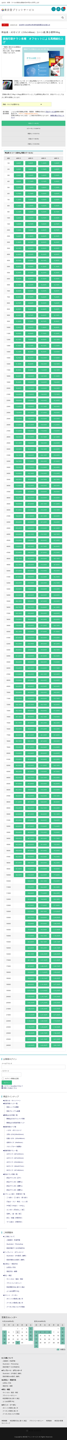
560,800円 (44, 814)
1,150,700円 (43, 978)
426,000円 (57, 595)
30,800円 (18, 266)
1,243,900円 (30, 1045)
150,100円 (19, 455)
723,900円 (57, 832)
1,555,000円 (56, 996)
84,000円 (43, 339)
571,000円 (57, 711)
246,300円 (19, 583)
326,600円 (57, 516)
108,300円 (44, 364)
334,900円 (31, 656)
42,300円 (18, 297)
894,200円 (57, 893)
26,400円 (18, 254)
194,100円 (44, 449)
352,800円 (44, 607)
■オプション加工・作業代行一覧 (14, 1194)
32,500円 (56, 236)
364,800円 (57, 546)
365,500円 (31, 692)
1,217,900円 (30, 1039)
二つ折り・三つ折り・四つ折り (17, 1197)
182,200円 (19, 498)
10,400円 (30, 175)
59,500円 (43, 303)
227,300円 (57, 437)
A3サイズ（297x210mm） (16, 1154)
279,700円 (44, 534)
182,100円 (31, 473)
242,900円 (44, 498)
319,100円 (57, 510)
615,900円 (44, 869)
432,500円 (44, 686)
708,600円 (57, 820)
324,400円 (19, 686)
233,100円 (31, 534)
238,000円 (31, 540)
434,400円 (19, 832)
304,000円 (44, 558)
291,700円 (44, 546)
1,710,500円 (56, 1021)
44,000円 (56, 254)
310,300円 (44, 565)
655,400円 (57, 777)
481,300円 (44, 735)
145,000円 (44, 400)
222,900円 (31, 522)
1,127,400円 (56, 930)
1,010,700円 (30, 990)
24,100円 (30, 242)
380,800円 (31, 711)
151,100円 (44, 406)
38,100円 (43, 260)
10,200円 (18, 187)
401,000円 (31, 735)
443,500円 (19, 844)
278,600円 (19, 625)
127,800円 (57, 358)
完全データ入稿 (51, 111)
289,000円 (31, 601)
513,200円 (31, 869)
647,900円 (31, 905)
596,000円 (31, 893)
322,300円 (44, 577)
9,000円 (18, 163)
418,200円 (57, 589)
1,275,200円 (43, 1003)
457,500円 (19, 863)
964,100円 (44, 942)
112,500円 (57, 346)
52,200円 (30, 309)
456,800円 (44, 711)
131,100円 (31, 412)
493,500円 (44, 747)
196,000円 (19, 516)
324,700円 (31, 644)
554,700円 (44, 808)
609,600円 (44, 863)
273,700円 (31, 583)
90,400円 (30, 364)
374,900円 (19, 753)
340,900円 (44, 595)
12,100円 (18, 212)
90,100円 (43, 346)
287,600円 (19, 638)
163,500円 (44, 419)
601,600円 (57, 735)
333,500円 (19, 698)
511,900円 (44, 765)
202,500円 (31, 498)
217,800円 (31, 516)
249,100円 (44, 504)
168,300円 (19, 479)
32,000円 (43, 248)
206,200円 (44, 461)
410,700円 (57, 583)
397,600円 (19, 784)
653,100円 (44, 881)
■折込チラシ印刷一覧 (10, 1174)
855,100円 (31, 954)
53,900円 (18, 327)
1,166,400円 (56, 936)
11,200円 (43, 163)
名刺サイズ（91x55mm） (15, 1142)
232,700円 (19, 565)
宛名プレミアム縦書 (13, 1111)
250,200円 (57, 455)
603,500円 (44, 857)
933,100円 (57, 899)
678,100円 (57, 796)
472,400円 (31, 820)
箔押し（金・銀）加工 (14, 1214)
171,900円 (31, 461)
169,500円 (44, 425)
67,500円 (18, 346)
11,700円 (43, 169)
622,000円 (44, 875)
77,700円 (43, 333)
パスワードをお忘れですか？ (13, 1086)
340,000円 (31, 662)
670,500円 (57, 790)
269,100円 (19, 613)
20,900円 (56, 218)
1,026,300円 (43, 954)
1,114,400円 (30, 1015)
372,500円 (57, 552)
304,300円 (31, 619)
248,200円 (31, 552)
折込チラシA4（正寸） (14, 1178)
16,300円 (56, 181)
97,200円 (56, 333)
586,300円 (57, 723)
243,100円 (31, 546)
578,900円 (57, 717)
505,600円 (44, 759)
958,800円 (31, 978)
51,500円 (56, 266)
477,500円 (31, 826)
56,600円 (43, 297)
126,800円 (44, 382)
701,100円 (57, 814)
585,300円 (44, 838)
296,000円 (57, 492)
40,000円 (56, 248)
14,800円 (56, 169)
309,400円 (31, 625)
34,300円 (30, 266)
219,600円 (57, 431)
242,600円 (57, 449)
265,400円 (57, 467)
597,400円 (44, 850)
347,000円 (44, 601)
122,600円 (19, 419)
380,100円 (57, 558)
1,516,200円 (56, 990)
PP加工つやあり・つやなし (16, 1205)
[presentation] (33, 123)
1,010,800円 (56, 911)
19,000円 (30, 230)
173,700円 (57, 394)
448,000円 (19, 850)
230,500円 (44, 485)
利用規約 (49, 1421)
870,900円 (44, 923)
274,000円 (19, 619)
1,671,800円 (56, 1015)
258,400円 (31, 565)
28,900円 (43, 242)
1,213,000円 (43, 990)
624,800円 (57, 753)
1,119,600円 (43, 972)
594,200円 (57, 729)
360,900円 (19, 735)
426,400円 (44, 680)
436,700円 (31, 777)
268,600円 (31, 577)
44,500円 (30, 291)
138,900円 (44, 394)
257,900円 (57, 461)
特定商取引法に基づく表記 (16, 1287)
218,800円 (19, 546)
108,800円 (19, 400)
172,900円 (19, 485)
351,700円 (19, 723)
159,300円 (19, 467)
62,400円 (43, 309)
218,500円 (44, 473)
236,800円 (44, 492)
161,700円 (31, 449)
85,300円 (30, 358)
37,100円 (30, 273)
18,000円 (56, 193)
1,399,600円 (56, 972)
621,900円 (31, 899)
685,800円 (57, 802)
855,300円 (57, 887)
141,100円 (19, 443)
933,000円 (31, 972)
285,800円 (44, 540)
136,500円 (19, 437)
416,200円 (19, 808)
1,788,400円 (56, 1033)
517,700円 (57, 668)
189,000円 (57, 406)
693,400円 (57, 808)
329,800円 (31, 650)
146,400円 (31, 431)
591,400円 (44, 844)
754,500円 (57, 857)
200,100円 (44, 455)
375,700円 (31, 704)
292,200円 (19, 644)
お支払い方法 (11, 1267)
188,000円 (44, 443)
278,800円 (31, 589)
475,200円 (44, 729)
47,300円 (43, 279)
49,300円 (18, 315)
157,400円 (44, 412)
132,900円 (44, 388)
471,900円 (57, 631)
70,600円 (56, 297)
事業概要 (4, 1421)
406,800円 (19, 796)
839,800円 (44, 917)
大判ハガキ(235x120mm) (15, 1134)
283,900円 (31, 595)
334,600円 (44, 589)
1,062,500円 (30, 1003)
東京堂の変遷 (59, 1421)
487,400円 (44, 741)
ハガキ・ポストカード (14, 1130)
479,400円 (57, 638)
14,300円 (43, 193)
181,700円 (44, 437)
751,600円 (31, 930)
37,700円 (18, 285)
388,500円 (19, 771)
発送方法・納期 (12, 1271)
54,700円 (30, 315)
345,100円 (31, 668)
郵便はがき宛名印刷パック (16, 1123)
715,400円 (44, 893)
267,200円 (44, 522)
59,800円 (30, 327)
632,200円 (57, 759)
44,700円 (18, 303)
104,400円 (19, 394)
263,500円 (31, 571)
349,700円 (57, 534)
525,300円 (57, 674)
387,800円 (57, 565)
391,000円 (31, 723)
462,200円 (31, 808)
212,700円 (31, 510)
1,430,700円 (43, 1033)
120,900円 (31, 400)
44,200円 (43, 273)
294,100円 (31, 607)
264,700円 (19, 607)
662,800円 (57, 784)
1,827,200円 (56, 1039)
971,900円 (57, 905)
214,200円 (19, 540)
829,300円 (31, 948)
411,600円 (19, 802)
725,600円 (31, 923)
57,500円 (30, 321)
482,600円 (31, 832)
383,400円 (44, 638)
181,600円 (57, 400)
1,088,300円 (30, 1009)
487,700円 (31, 838)
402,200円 (19, 790)
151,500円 (31, 437)
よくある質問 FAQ (13, 1291)
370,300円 (19, 747)
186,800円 (19, 504)
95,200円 (18, 382)
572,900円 (44, 826)
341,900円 (57, 528)
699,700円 (31, 917)
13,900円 (56, 163)
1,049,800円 (56, 917)
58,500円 (18, 333)
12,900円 (30, 206)
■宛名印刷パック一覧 (10, 1103)
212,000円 (57, 425)
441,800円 (31, 784)
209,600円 (19, 534)
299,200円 (31, 613)
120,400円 (57, 352)
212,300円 (44, 467)
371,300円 (44, 625)
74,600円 (56, 303)
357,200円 (57, 540)
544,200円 (31, 881)
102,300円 (44, 358)
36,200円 (56, 242)
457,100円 (31, 802)
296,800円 (19, 650)
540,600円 (57, 686)
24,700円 (56, 224)
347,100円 (19, 717)
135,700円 (57, 364)
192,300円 (31, 485)
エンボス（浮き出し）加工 (16, 1210)
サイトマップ (6, 1423)
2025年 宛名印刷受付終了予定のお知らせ (33, 25)
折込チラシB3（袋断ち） (15, 1182)
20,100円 (56, 212)
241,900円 (19, 577)
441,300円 (57, 607)
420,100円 (44, 674)
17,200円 (56, 187)
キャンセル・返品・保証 (15, 1279)
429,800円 (19, 826)
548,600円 (44, 802)
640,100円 (57, 765)
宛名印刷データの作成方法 (16, 1248)
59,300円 (56, 279)
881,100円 (31, 960)
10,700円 (18, 193)
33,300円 (18, 273)
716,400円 (57, 826)
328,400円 (44, 583)
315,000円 (19, 674)
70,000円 (30, 339)
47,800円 (56, 260)
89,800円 (56, 327)
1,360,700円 (56, 966)
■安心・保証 (7, 1275)
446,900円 (31, 790)
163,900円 (19, 473)
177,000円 (31, 467)
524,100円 (44, 777)
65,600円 (43, 315)
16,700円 (43, 218)
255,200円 (44, 510)
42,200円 (30, 285)
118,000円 (19, 412)
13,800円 (43, 187)
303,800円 (57, 498)
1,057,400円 (43, 960)
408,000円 (44, 662)
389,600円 (44, 644)
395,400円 (57, 571)
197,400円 (31, 492)
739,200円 (57, 844)
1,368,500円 (43, 1021)
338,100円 (19, 704)
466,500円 (19, 875)
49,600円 (30, 303)
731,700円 (57, 838)
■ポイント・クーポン (10, 1295)
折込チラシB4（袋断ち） (15, 1186)
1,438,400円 (56, 978)
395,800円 (44, 650)
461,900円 (19, 869)
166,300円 (57, 388)
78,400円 (56, 309)
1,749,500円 (56, 1027)
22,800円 (43, 230)
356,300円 (19, 729)
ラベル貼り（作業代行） (15, 1222)
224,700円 (44, 479)
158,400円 (57, 382)
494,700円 (57, 650)
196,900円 (57, 412)
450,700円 (44, 704)
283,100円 (19, 631)
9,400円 (30, 163)
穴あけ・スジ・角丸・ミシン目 (17, 1201)
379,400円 (19, 759)
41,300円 (43, 266)
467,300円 (31, 814)
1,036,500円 (30, 996)
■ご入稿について (9, 1236)
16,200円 (43, 212)
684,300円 (44, 887)
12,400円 (43, 175)
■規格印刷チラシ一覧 (10, 1150)
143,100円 (57, 370)
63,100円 (56, 285)
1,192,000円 (30, 1033)
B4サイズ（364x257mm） (16, 1166)
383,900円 (19, 765)
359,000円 (44, 613)
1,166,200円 (30, 1027)
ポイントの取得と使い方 (15, 1299)
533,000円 (57, 680)
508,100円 (31, 863)
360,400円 (31, 686)
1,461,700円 (43, 1039)
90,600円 (18, 376)
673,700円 (31, 911)
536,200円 (44, 790)
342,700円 (19, 711)
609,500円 (57, 741)
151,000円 (57, 376)
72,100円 (18, 352)
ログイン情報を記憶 (10, 1078)
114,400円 (44, 370)
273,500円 (44, 528)
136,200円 (31, 419)
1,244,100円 (56, 948)
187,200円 (31, 479)
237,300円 (19, 571)
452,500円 (19, 857)
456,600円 (57, 619)
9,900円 (30, 169)
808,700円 (44, 911)
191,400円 (19, 510)
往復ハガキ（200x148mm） (16, 1138)
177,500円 (19, 492)
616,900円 (57, 747)
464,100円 (57, 625)
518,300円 (31, 875)
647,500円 (57, 771)
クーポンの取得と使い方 (15, 1303)
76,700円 (18, 358)
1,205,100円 (56, 942)
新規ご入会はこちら (10, 1088)
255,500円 (19, 595)
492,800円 (31, 844)
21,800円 (30, 236)
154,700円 (19, 461)
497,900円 (31, 850)
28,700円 (56, 230)
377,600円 (44, 631)
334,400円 (57, 522)
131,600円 (19, 431)
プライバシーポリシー (14, 1283)
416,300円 (31, 753)
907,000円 (31, 966)
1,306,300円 (43, 1009)
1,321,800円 (56, 960)
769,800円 (57, 869)
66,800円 (56, 291)
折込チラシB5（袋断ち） (15, 1190)
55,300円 (56, 273)
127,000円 (19, 425)
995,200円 (44, 948)
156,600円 (31, 443)
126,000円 (31, 406)
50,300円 (43, 285)
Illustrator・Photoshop (15, 1244)
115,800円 (31, 394)
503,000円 (31, 857)
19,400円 (56, 206)
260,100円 (19, 601)
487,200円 (57, 644)
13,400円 (30, 212)
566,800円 (44, 820)
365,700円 (19, 741)
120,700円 (44, 376)
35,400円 (18, 279)
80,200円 (30, 352)
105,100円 (57, 339)
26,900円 (30, 248)
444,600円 (44, 698)
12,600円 (18, 218)
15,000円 (43, 200)
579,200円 (44, 832)
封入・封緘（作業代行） (15, 1218)
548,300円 (57, 692)
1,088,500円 (56, 923)
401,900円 (44, 656)
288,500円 (57, 485)
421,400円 (31, 759)
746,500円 (44, 899)
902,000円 (44, 930)
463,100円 (44, 717)
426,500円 (31, 765)
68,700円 (43, 321)
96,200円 (43, 352)
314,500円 (31, 631)
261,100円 (44, 516)
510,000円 (57, 662)
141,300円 (31, 425)
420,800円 (19, 814)
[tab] (33, 123)
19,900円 (43, 224)
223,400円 (19, 552)
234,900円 (57, 443)
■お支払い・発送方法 (10, 1264)
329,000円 (19, 692)
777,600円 (57, 875)
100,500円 (31, 376)
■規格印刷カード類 (9, 1127)
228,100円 (19, 558)
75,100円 (30, 346)
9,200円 (18, 169)
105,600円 (31, 382)
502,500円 (57, 656)
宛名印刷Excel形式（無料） (16, 1260)
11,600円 (30, 187)
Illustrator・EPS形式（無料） (17, 1256)
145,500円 (19, 449)
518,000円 (44, 771)
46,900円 (18, 309)
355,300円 (31, 680)
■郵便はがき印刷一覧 (10, 1115)
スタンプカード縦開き (14, 1146)
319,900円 (19, 680)
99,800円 (18, 388)
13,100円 (43, 181)
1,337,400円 (43, 1015)
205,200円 (19, 528)
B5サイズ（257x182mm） (16, 1170)
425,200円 (19, 820)
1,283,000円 (56, 954)
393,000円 (19, 777)
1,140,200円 (30, 1021)
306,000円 (19, 662)
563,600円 (57, 704)
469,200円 (44, 723)
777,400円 (31, 936)
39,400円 (30, 279)
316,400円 (44, 571)
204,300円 (57, 419)
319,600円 (31, 638)
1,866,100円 (56, 1045)
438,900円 (19, 838)
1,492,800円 (43, 1045)
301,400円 (19, 656)
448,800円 (57, 613)
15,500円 (56, 175)
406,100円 (31, 741)
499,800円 (44, 753)
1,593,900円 (56, 1003)
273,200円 (57, 473)
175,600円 (44, 431)
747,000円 (57, 850)
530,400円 (44, 784)
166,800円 (31, 455)
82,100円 (56, 315)
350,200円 (31, 674)
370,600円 (31, 698)
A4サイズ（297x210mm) (15, 1158)
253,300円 (31, 558)
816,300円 (57, 881)
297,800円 (44, 552)
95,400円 (30, 370)
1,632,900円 (56, 1009)
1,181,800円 (43, 984)
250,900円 (19, 589)
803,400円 (31, 942)
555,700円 (57, 698)
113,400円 (19, 406)
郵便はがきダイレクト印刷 (16, 1118)
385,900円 (31, 717)
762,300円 (57, 863)
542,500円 (44, 796)
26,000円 (43, 236)
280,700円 (57, 479)
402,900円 (57, 577)
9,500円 (18, 175)
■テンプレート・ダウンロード (13, 1252)
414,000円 (44, 668)
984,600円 (31, 984)
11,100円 (30, 181)
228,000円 (31, 528)
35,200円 (43, 254)
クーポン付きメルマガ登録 (16, 1307)
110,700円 (31, 388)
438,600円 (44, 692)
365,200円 (44, 619)
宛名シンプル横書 (13, 1107)
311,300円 (57, 504)
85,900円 (56, 321)
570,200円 (31, 887)
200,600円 (19, 522)
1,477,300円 (56, 984)
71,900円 (43, 327)
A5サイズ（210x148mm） (15, 1162)
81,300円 (18, 364)
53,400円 (43, 291)
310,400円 (19, 668)
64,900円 (30, 333)
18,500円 (56, 200)
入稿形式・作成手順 (13, 1240)
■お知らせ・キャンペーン (12, 1100)
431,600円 (31, 771)
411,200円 (31, 747)
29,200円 (30, 254)
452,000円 (31, 796)
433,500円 (57, 601)
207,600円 (31, 504)
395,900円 (31, 729)
